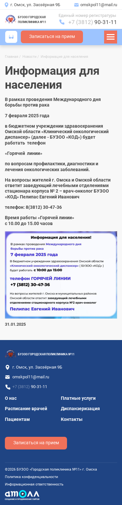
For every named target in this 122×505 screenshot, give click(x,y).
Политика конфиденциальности (31, 477)
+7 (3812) (92, 22)
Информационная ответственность (34, 484)
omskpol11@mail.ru (98, 4)
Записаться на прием (52, 36)
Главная (11, 57)
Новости (29, 57)
